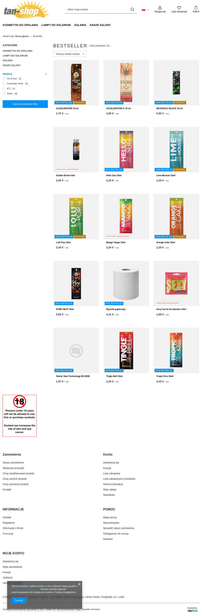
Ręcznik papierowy (116, 309)
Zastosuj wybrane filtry (25, 104)
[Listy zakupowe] (179, 9)
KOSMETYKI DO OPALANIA (20, 24)
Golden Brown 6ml (65, 175)
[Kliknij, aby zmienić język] (145, 9)
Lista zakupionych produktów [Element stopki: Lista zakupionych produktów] (119, 478)
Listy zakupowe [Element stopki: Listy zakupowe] (111, 473)
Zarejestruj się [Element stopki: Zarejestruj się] (111, 462)
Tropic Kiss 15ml (164, 376)
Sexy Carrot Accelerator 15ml (171, 309)
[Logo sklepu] (26, 9)
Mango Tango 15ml (116, 242)
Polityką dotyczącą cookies (25, 589)
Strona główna (22, 36)
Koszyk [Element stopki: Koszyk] (107, 468)
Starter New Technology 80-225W (73, 376)
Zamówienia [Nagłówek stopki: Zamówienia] (12, 454)
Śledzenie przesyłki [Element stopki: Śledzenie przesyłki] (13, 468)
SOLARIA (80, 24)
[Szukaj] (132, 9)
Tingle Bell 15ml (114, 376)
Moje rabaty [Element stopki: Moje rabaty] (109, 489)
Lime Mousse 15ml (165, 175)
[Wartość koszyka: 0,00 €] (196, 9)
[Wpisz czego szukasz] (100, 9)
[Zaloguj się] (160, 9)
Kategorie (10, 45)
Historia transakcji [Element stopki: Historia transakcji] (113, 484)
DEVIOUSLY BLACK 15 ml (169, 108)
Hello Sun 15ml (114, 175)
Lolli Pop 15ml (63, 242)
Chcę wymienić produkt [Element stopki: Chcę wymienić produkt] (16, 484)
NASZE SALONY (100, 24)
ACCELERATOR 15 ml (67, 108)
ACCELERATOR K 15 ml (118, 108)
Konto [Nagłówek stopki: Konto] (108, 454)
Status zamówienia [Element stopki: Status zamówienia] (13, 462)
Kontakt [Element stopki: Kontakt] (7, 489)
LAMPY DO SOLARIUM (56, 24)
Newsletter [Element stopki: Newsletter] (109, 494)
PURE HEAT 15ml (65, 309)
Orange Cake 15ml (165, 242)
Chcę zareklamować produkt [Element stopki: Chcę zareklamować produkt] (18, 473)
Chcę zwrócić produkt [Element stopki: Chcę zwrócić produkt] (15, 478)
